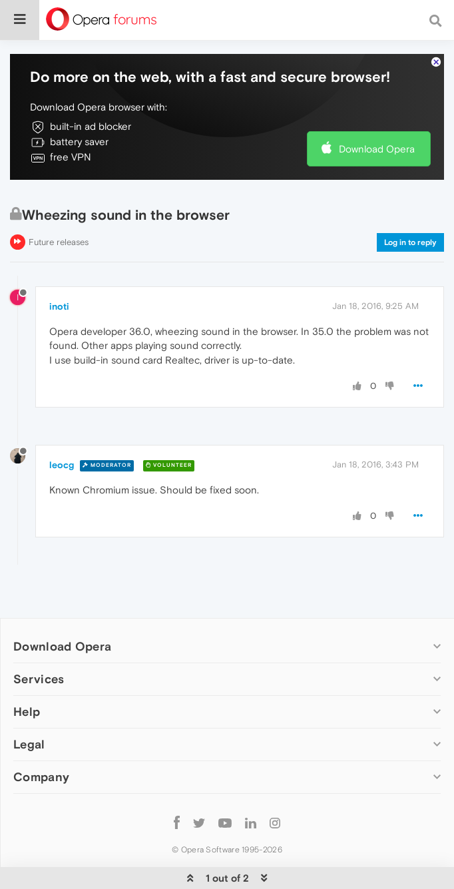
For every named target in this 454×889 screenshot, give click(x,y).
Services (38, 679)
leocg (61, 464)
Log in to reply (410, 242)
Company (41, 777)
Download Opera (377, 148)
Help (26, 712)
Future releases (59, 242)
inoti (59, 306)
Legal (29, 744)
